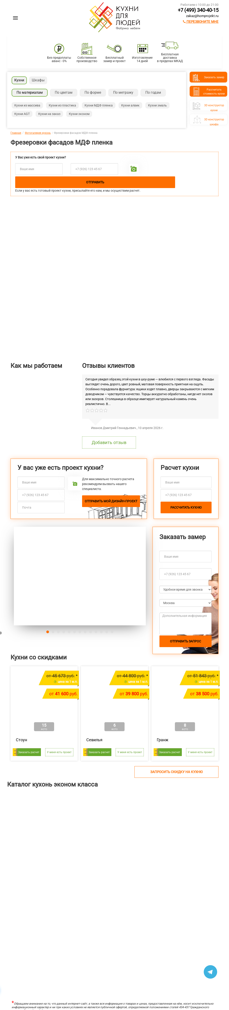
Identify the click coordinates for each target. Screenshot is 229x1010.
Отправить (95, 182)
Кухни (19, 80)
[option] (28, 827)
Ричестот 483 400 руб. (130, 847)
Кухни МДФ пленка (99, 105)
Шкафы (38, 80)
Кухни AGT (22, 114)
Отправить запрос (185, 641)
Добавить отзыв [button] (109, 442)
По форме (93, 92)
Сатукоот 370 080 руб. (187, 847)
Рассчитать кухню (186, 507)
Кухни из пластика (62, 105)
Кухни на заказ (49, 114)
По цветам (63, 92)
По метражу (123, 92)
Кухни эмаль (157, 105)
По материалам (30, 92)
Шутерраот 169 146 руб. (73, 847)
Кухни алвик (130, 105)
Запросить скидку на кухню (176, 772)
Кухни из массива (27, 105)
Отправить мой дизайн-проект (111, 501)
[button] (24, 576)
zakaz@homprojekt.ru (202, 16)
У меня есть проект (59, 752)
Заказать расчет (28, 752)
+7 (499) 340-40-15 (198, 10)
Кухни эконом (79, 114)
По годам (153, 92)
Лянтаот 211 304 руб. (16, 847)
